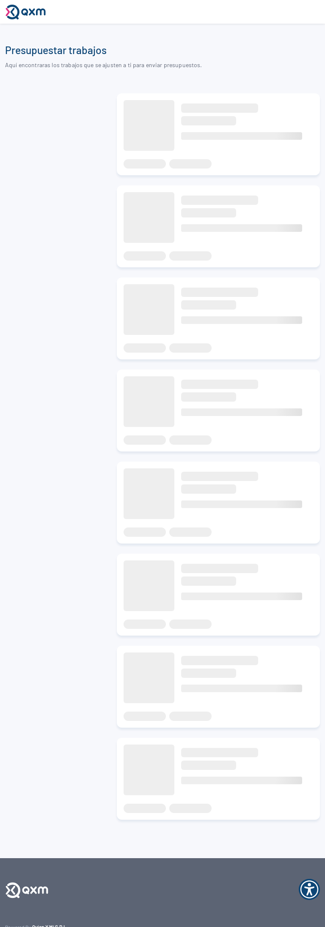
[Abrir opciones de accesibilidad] (309, 890)
